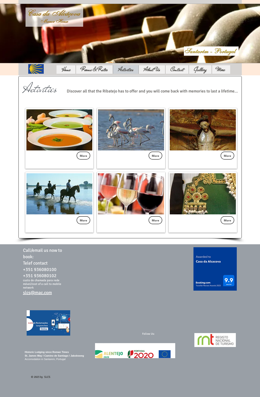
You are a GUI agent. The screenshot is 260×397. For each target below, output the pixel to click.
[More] (83, 156)
